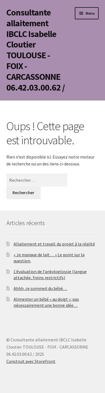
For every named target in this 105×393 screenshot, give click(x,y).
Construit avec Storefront (30, 361)
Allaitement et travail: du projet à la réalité (54, 244)
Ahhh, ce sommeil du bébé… (40, 288)
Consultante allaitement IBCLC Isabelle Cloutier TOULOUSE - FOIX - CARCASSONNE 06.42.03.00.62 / (35, 50)
